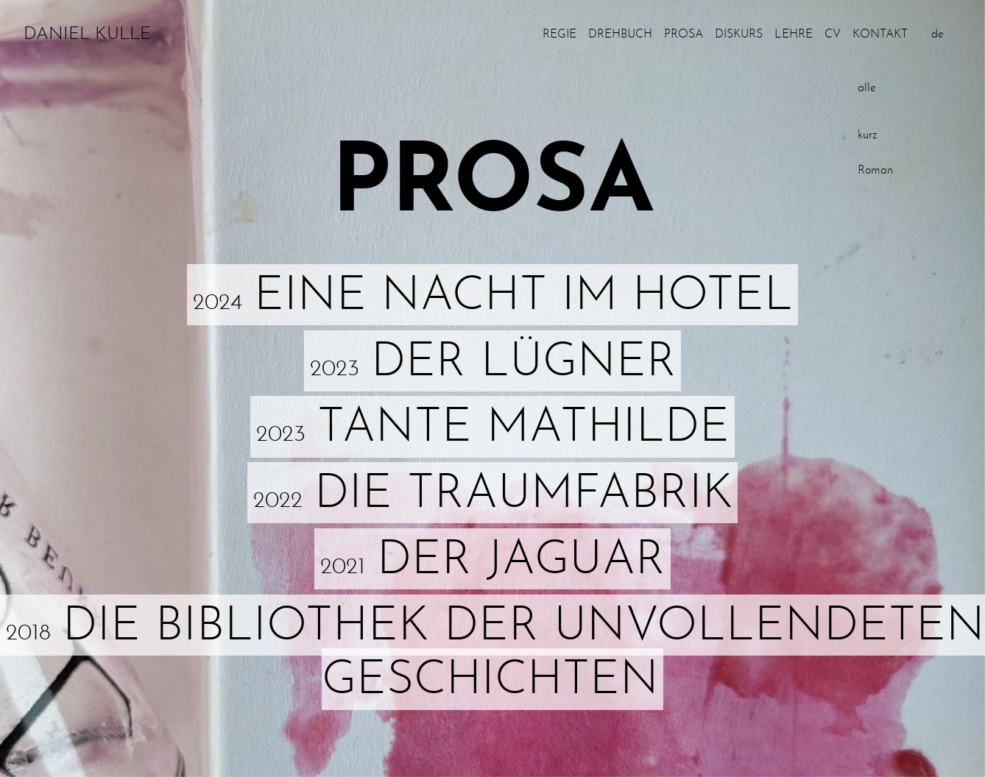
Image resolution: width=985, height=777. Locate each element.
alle (867, 88)
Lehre (793, 34)
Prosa (683, 34)
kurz (867, 135)
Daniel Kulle (87, 34)
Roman (875, 171)
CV (833, 34)
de (937, 34)
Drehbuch (620, 34)
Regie (559, 34)
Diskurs (739, 34)
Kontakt (880, 34)
